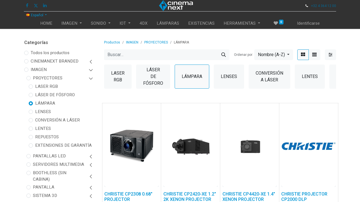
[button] (273, 54)
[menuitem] (46, 23)
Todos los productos (50, 52)
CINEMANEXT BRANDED (54, 61)
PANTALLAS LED (49, 156)
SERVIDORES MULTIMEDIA (58, 164)
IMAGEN (39, 69)
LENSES (43, 111)
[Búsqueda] (224, 54)
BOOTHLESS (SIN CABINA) (49, 176)
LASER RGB (46, 86)
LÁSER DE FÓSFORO (55, 94)
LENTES (43, 128)
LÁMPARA (45, 103)
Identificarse (308, 23)
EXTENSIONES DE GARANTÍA (63, 145)
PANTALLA (43, 187)
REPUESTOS (47, 136)
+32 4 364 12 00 (323, 6)
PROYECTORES (47, 78)
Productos (112, 42)
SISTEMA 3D (45, 195)
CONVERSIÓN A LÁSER (57, 120)
